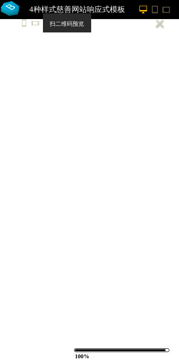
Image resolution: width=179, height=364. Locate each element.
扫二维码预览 (67, 24)
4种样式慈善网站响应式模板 (77, 9)
